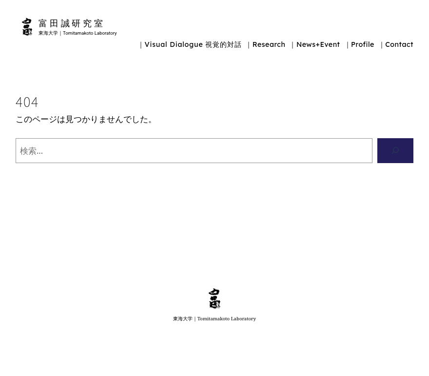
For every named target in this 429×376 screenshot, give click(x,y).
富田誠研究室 (72, 23)
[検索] (395, 150)
